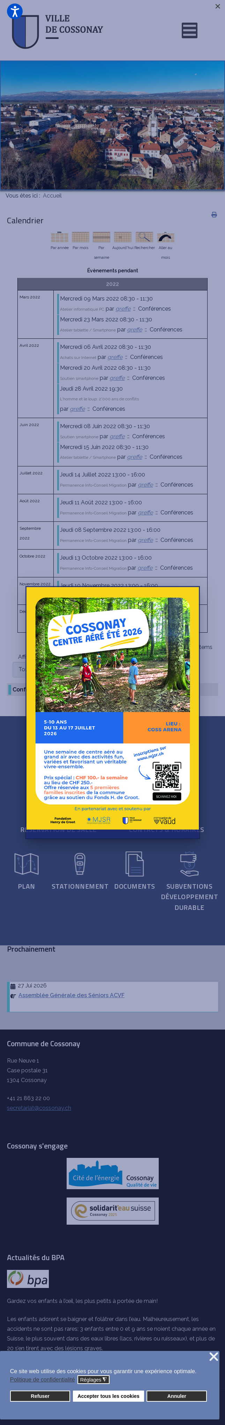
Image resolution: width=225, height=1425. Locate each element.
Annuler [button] (176, 1396)
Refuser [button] (40, 1396)
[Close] (217, 6)
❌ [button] (214, 1357)
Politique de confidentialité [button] (42, 1380)
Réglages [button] (93, 1380)
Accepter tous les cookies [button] (108, 1396)
